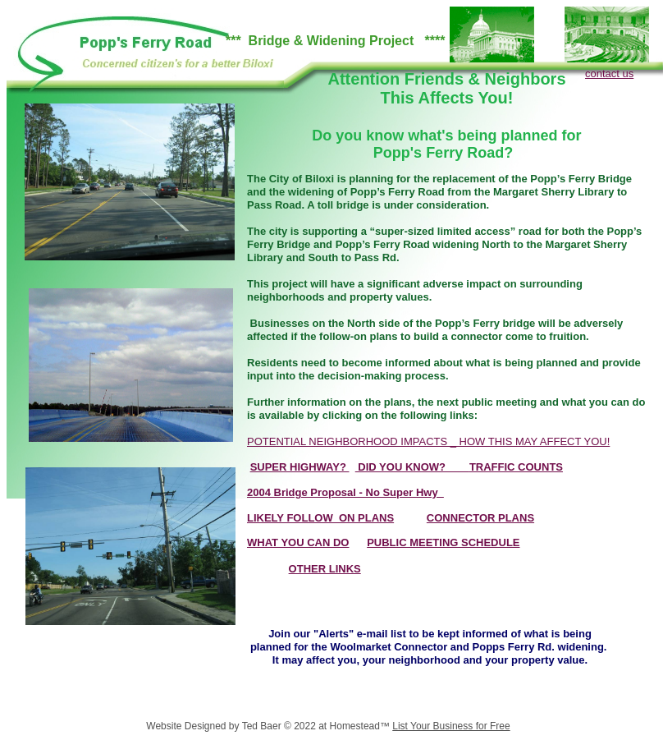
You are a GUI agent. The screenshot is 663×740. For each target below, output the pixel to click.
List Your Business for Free (451, 726)
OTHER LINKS (325, 569)
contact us (609, 73)
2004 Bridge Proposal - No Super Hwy (345, 492)
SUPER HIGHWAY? (300, 467)
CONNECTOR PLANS (480, 518)
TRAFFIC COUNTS (516, 467)
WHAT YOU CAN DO (298, 542)
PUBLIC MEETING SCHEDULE (443, 542)
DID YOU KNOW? (412, 467)
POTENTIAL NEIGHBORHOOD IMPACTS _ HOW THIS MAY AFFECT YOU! (428, 441)
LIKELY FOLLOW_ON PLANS (320, 518)
